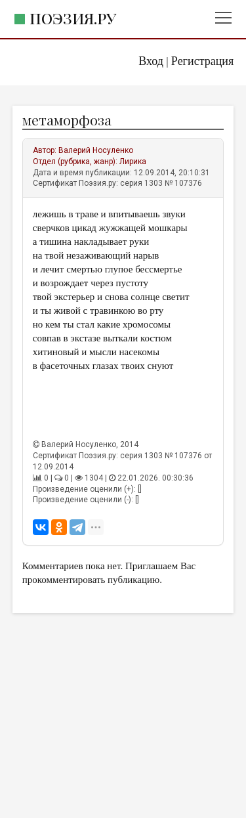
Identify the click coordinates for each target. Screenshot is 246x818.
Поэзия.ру (73, 18)
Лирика (132, 161)
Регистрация (202, 61)
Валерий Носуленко (95, 150)
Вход (150, 61)
